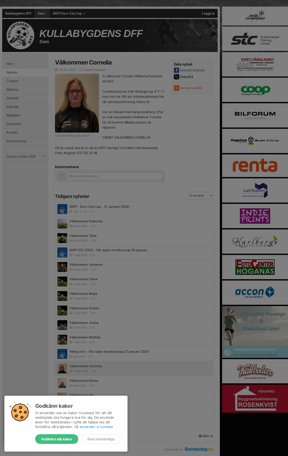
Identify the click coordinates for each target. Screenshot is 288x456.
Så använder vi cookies (93, 427)
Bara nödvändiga (101, 439)
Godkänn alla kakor (56, 439)
